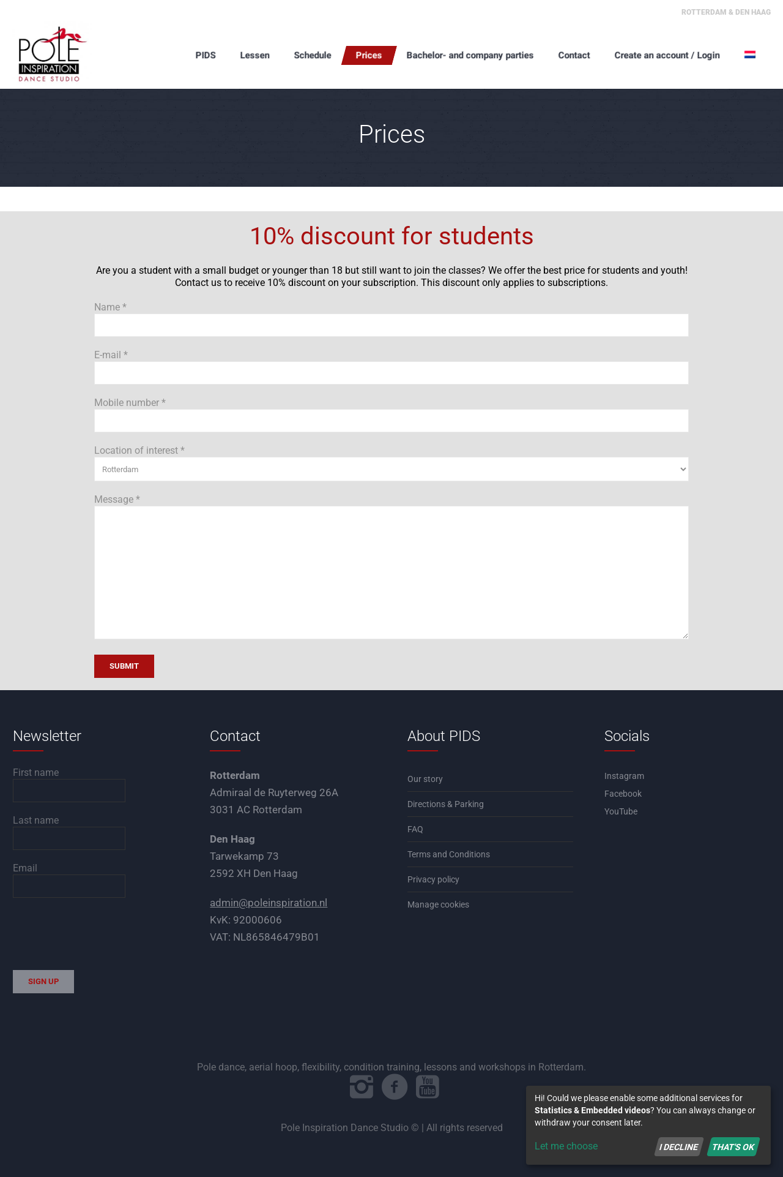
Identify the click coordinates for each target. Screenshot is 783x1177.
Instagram (624, 776)
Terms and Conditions (448, 854)
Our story (425, 779)
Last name (36, 820)
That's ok (733, 1146)
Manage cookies (438, 904)
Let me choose (566, 1146)
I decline (678, 1146)
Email (25, 868)
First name (36, 772)
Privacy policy (433, 879)
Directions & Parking (445, 804)
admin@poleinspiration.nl (268, 903)
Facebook (623, 794)
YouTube (620, 811)
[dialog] (648, 1125)
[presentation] (106, 934)
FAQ (415, 829)
